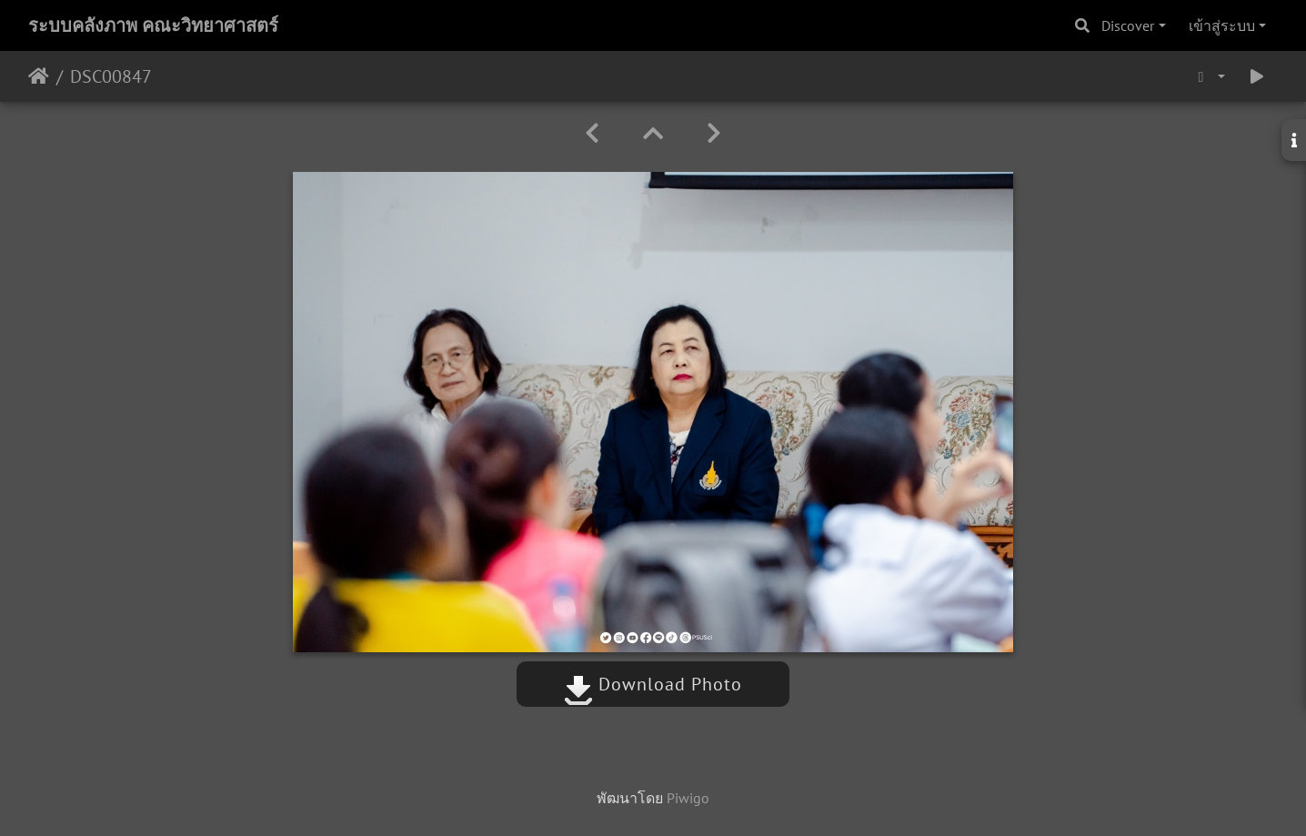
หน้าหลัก (38, 76)
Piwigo (688, 798)
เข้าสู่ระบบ (1222, 25)
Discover (1127, 25)
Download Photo (653, 684)
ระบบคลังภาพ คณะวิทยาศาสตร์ (153, 25)
